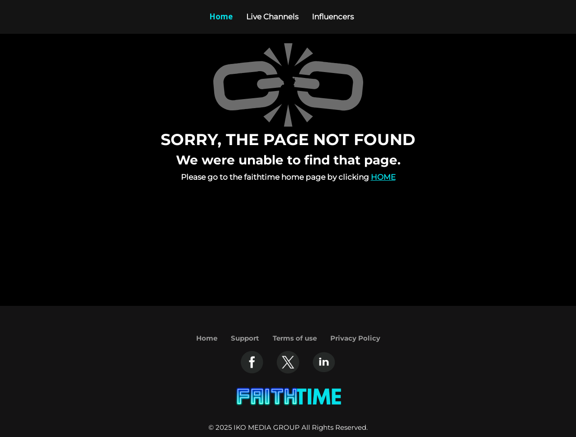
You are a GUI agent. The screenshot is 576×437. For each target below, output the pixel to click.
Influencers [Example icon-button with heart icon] (333, 16)
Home (383, 177)
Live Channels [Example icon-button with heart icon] (272, 16)
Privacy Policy (355, 338)
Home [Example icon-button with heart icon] (221, 16)
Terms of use (295, 338)
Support (245, 338)
